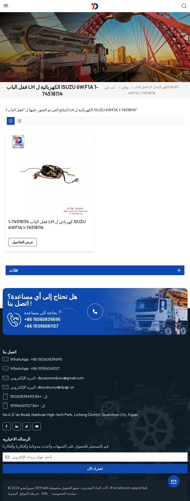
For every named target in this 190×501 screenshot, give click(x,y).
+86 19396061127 (41, 326)
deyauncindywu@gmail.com (61, 377)
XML (44, 493)
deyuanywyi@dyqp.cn (56, 387)
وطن (125, 87)
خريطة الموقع (29, 493)
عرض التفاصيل (22, 242)
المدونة (13, 493)
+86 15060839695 (42, 319)
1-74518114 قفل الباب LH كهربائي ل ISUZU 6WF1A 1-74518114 (47, 224)
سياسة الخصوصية (64, 493)
